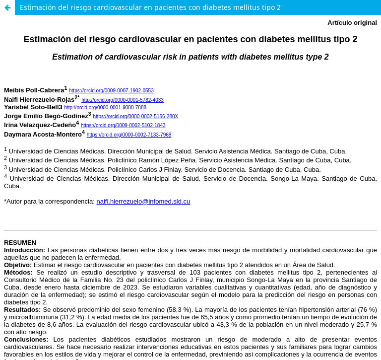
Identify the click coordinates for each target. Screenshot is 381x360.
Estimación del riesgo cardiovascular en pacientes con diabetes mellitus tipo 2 (150, 7)
